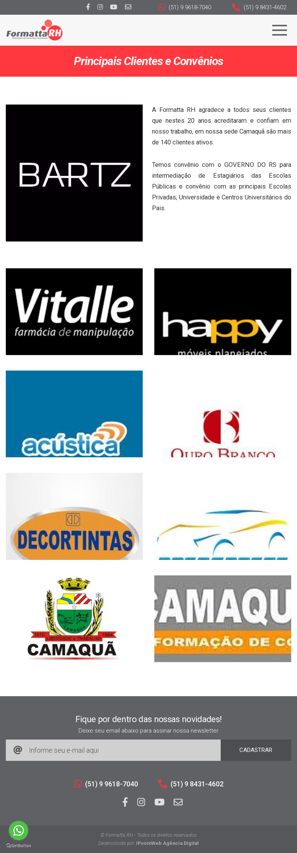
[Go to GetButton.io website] (18, 845)
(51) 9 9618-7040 (184, 7)
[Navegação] (279, 30)
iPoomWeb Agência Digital (167, 843)
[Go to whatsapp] (18, 830)
